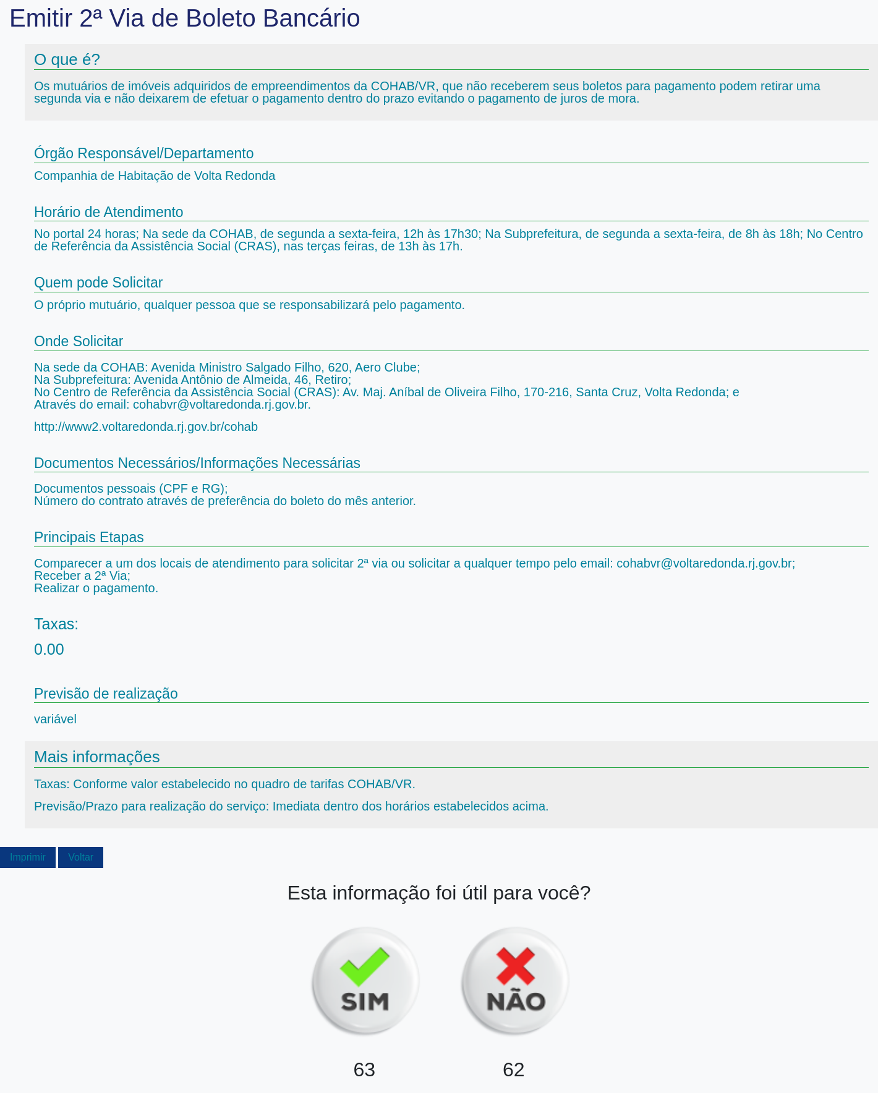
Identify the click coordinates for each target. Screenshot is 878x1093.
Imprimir (28, 857)
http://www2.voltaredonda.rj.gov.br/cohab (146, 426)
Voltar (80, 857)
